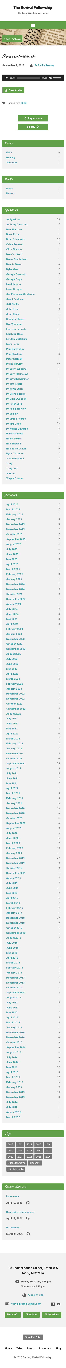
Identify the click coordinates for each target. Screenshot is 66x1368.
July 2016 (12, 1057)
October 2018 (14, 927)
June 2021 (12, 778)
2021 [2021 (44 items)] (48, 1150)
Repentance (33, 118)
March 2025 (13, 569)
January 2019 (14, 912)
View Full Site (32, 1337)
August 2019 (13, 878)
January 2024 (14, 634)
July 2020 (12, 833)
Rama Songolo (14, 433)
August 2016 (13, 1052)
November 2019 (15, 863)
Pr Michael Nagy (15, 393)
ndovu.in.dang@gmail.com (26, 1303)
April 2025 (12, 564)
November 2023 (15, 639)
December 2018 (15, 917)
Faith (9, 152)
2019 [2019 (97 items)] (29, 1150)
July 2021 (12, 773)
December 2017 (15, 977)
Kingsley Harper (15, 319)
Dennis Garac (14, 264)
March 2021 (13, 793)
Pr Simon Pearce (16, 418)
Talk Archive (12, 39)
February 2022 (14, 743)
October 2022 (14, 703)
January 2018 (14, 972)
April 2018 (12, 957)
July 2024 (12, 609)
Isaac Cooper (14, 289)
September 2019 (15, 873)
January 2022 (14, 748)
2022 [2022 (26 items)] (10, 1156)
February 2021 (14, 798)
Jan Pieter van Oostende (20, 294)
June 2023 (12, 663)
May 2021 (11, 783)
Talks (19, 1348)
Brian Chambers (15, 239)
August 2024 (13, 604)
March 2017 (13, 1022)
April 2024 (12, 624)
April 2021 (12, 788)
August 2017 (13, 997)
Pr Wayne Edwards (17, 428)
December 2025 (15, 524)
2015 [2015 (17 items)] (38, 1144)
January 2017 (14, 1027)
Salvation (11, 162)
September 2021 (15, 763)
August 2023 (13, 653)
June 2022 (12, 723)
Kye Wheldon (14, 324)
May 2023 (11, 668)
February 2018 (14, 967)
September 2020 (15, 823)
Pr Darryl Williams (16, 368)
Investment (12, 1196)
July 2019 (12, 883)
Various (10, 473)
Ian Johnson (13, 284)
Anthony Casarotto (17, 224)
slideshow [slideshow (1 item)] (35, 1163)
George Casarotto (16, 274)
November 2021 (15, 753)
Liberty (33, 126)
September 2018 (15, 932)
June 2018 (12, 947)
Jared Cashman (15, 299)
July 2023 (12, 658)
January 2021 (14, 803)
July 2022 (12, 718)
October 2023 (14, 643)
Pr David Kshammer (17, 379)
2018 (23, 103)
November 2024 (15, 589)
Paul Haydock (14, 354)
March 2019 (13, 903)
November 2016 (15, 1037)
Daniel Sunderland (16, 259)
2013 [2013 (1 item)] (20, 1144)
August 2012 (13, 1112)
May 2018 (11, 952)
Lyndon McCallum (16, 339)
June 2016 (12, 1062)
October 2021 (14, 758)
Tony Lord (12, 468)
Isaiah (9, 188)
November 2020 (15, 813)
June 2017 (12, 1007)
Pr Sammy (12, 413)
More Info (12, 1314)
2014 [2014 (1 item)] (29, 1144)
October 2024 (14, 594)
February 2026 (14, 514)
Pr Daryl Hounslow (17, 373)
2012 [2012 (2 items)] (10, 1144)
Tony (9, 463)
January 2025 (14, 579)
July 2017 (12, 1002)
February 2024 (14, 629)
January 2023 (14, 688)
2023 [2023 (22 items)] (20, 1156)
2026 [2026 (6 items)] (48, 1156)
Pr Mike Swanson (16, 398)
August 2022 (13, 713)
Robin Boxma (14, 438)
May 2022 (11, 728)
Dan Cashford (14, 254)
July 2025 (12, 549)
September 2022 (15, 708)
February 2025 (14, 574)
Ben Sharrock (14, 229)
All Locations (52, 1314)
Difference (12, 1227)
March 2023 (13, 678)
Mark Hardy (12, 344)
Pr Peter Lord (14, 403)
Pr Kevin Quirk (14, 388)
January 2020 (14, 853)
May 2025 (11, 559)
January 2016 (14, 1087)
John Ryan (12, 309)
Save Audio (13, 90)
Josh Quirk (12, 314)
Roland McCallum (16, 448)
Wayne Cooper (15, 478)
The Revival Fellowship (32, 7)
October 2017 (14, 987)
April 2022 (12, 733)
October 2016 (14, 1042)
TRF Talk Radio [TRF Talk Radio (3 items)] (16, 1169)
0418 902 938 (35, 1295)
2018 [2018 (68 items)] (20, 1150)
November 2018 (15, 922)
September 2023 (15, 648)
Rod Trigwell (13, 443)
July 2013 (12, 1107)
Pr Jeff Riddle (14, 383)
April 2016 (12, 1072)
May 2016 (11, 1067)
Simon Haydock (15, 458)
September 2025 (15, 539)
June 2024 (12, 614)
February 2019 (14, 908)
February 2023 (14, 683)
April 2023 (12, 673)
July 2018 (12, 942)
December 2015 (15, 1092)
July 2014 (12, 1102)
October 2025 (14, 534)
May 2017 (11, 1012)
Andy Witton (13, 219)
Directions (31, 1314)
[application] (32, 78)
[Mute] (50, 77)
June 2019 (12, 887)
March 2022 (13, 738)
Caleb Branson (14, 244)
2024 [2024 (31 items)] (29, 1156)
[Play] (6, 77)
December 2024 (15, 584)
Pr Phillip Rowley (44, 65)
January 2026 (14, 519)
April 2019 (12, 898)
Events (31, 1348)
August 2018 (13, 937)
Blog (58, 1348)
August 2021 (13, 768)
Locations (45, 1348)
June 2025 (12, 554)
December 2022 (15, 693)
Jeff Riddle (12, 304)
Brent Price (12, 234)
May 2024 (11, 619)
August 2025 (13, 544)
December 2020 (15, 808)
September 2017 (15, 992)
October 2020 (14, 818)
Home (8, 1348)
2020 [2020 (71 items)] (38, 1150)
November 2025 (15, 529)
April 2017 (12, 1017)
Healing (10, 157)
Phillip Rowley (14, 363)
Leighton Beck (14, 334)
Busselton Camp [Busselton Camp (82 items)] (16, 1163)
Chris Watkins (14, 249)
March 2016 (13, 1077)
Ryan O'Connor (15, 453)
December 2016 (15, 1032)
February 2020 (14, 848)
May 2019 (11, 893)
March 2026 (13, 509)
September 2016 (15, 1047)
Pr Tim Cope (13, 423)
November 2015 (15, 1097)
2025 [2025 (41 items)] (38, 1156)
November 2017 (15, 982)
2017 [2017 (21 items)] (10, 1150)
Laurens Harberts (16, 329)
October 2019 (14, 868)
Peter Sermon (14, 358)
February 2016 (14, 1082)
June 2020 (12, 838)
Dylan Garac (13, 269)
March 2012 (13, 1117)
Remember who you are (20, 1212)
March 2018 (13, 962)
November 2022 (15, 698)
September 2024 (15, 599)
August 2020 (13, 828)
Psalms (10, 193)
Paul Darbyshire (15, 349)
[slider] (28, 78)
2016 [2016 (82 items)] (48, 1144)
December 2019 (15, 858)
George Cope (14, 279)
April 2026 (12, 504)
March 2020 (13, 843)
